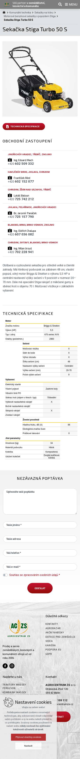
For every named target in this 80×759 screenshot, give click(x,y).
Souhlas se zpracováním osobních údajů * (34, 575)
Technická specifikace (25, 126)
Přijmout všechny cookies (40, 737)
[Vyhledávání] (60, 4)
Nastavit (40, 746)
